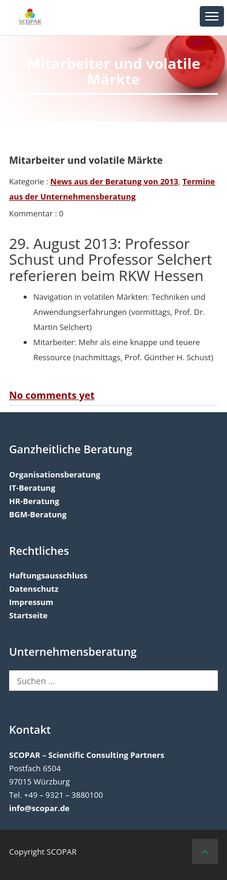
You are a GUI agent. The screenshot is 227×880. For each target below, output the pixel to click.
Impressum (31, 602)
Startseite (28, 615)
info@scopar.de (39, 808)
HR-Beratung (34, 501)
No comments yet (51, 395)
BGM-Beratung (38, 514)
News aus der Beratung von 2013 (114, 181)
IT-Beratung (32, 487)
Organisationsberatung (54, 474)
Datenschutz (34, 588)
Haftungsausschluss (48, 575)
